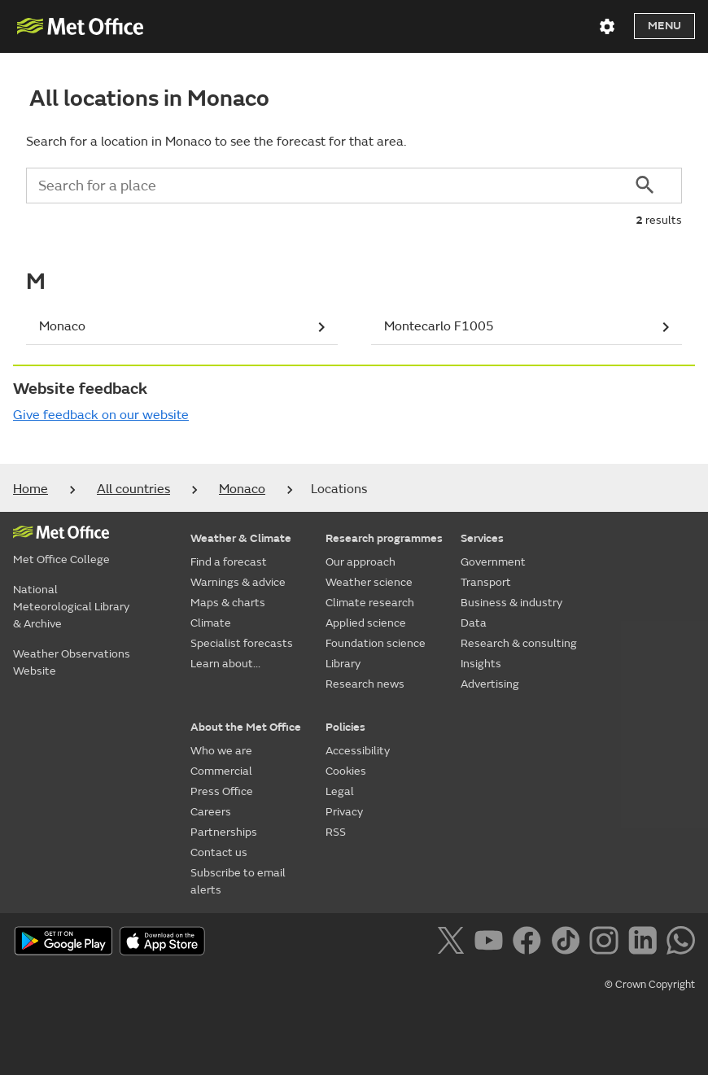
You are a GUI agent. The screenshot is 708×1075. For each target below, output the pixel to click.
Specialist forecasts (241, 643)
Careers (210, 812)
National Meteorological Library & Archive (71, 607)
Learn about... (225, 664)
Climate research (370, 603)
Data (474, 623)
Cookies (346, 771)
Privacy (344, 812)
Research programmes (384, 538)
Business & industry (511, 603)
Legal (340, 791)
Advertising (490, 684)
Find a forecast (228, 562)
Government (493, 562)
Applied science (366, 623)
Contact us (218, 852)
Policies (345, 727)
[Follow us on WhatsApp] (680, 943)
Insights (481, 664)
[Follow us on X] (453, 943)
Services (482, 538)
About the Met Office (245, 727)
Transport (486, 582)
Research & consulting (519, 643)
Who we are (221, 751)
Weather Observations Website (71, 662)
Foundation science (376, 643)
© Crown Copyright (650, 984)
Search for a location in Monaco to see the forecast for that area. (216, 141)
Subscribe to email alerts (238, 881)
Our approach (361, 562)
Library (343, 664)
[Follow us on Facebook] (530, 943)
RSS (336, 832)
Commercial (221, 771)
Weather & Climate (240, 538)
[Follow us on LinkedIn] (645, 943)
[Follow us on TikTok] (568, 943)
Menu (664, 26)
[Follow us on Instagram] (606, 943)
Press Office (221, 791)
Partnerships (223, 832)
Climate (210, 623)
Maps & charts (227, 603)
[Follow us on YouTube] (491, 943)
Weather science (369, 582)
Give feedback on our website (101, 415)
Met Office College (61, 559)
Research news (365, 684)
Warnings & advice (238, 582)
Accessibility (358, 751)
